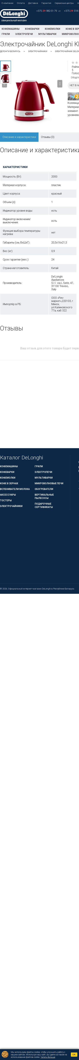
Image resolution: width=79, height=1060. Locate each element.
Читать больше (47, 1057)
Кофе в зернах (9, 483)
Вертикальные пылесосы (44, 496)
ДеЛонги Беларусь (10, 51)
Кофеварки (32, 29)
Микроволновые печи (49, 483)
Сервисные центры (64, 3)
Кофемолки (52, 29)
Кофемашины (11, 29)
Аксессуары (8, 494)
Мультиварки (47, 34)
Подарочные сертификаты (44, 505)
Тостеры (6, 500)
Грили (6, 34)
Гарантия (46, 3)
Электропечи (24, 34)
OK (74, 1054)
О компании (7, 3)
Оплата (21, 3)
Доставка (33, 3)
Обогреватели (44, 489)
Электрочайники (37, 51)
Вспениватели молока (15, 489)
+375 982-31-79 (47, 10)
